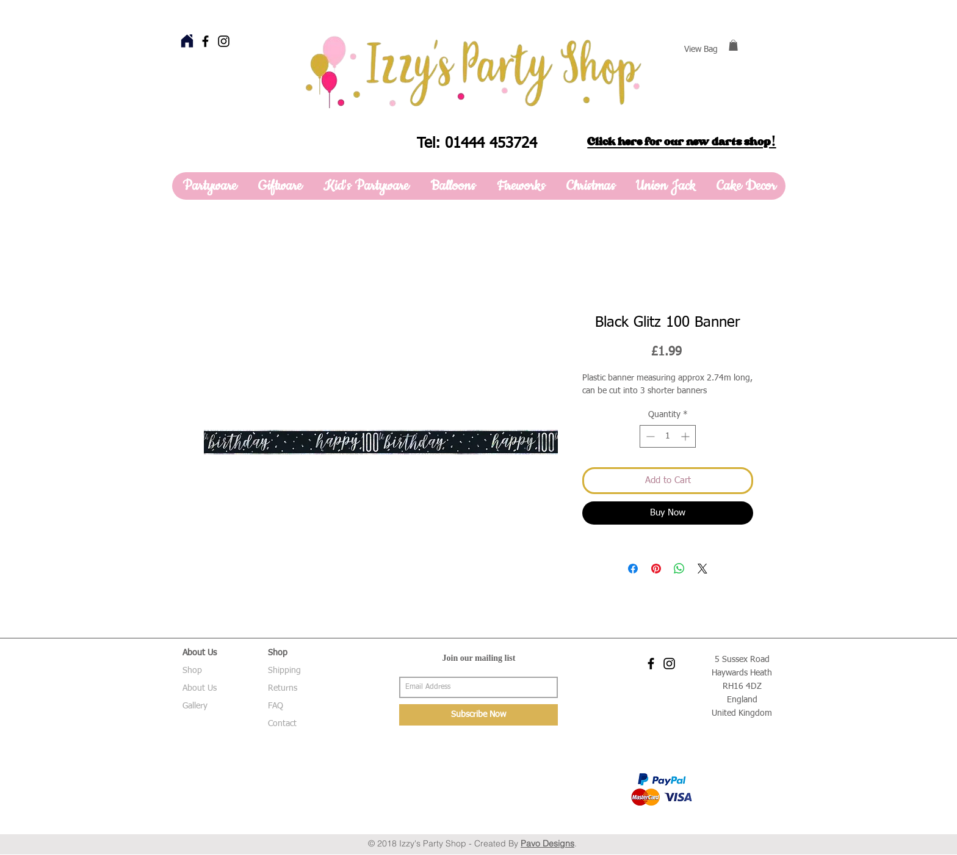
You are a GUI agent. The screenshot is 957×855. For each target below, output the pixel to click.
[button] (733, 45)
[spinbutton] (668, 436)
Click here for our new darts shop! (681, 141)
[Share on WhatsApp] (679, 568)
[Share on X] (702, 568)
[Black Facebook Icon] (205, 41)
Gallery (195, 706)
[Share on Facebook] (633, 568)
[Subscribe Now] (478, 715)
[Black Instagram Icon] (223, 41)
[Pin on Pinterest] (656, 568)
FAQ (275, 706)
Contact (282, 723)
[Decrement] (649, 436)
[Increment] (686, 436)
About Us (199, 688)
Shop (192, 670)
